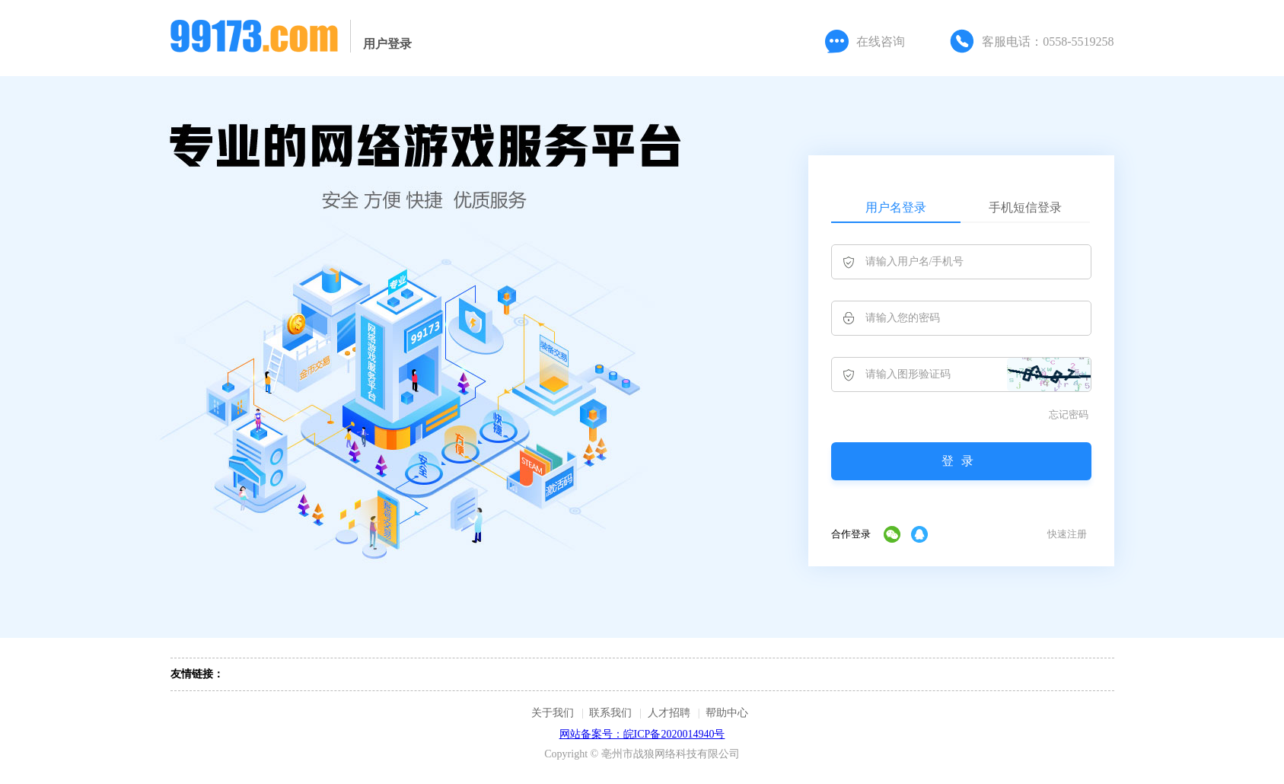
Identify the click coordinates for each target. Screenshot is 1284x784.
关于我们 (552, 713)
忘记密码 (1068, 414)
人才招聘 (669, 713)
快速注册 (1067, 534)
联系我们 (610, 713)
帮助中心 (727, 713)
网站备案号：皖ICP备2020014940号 (642, 734)
